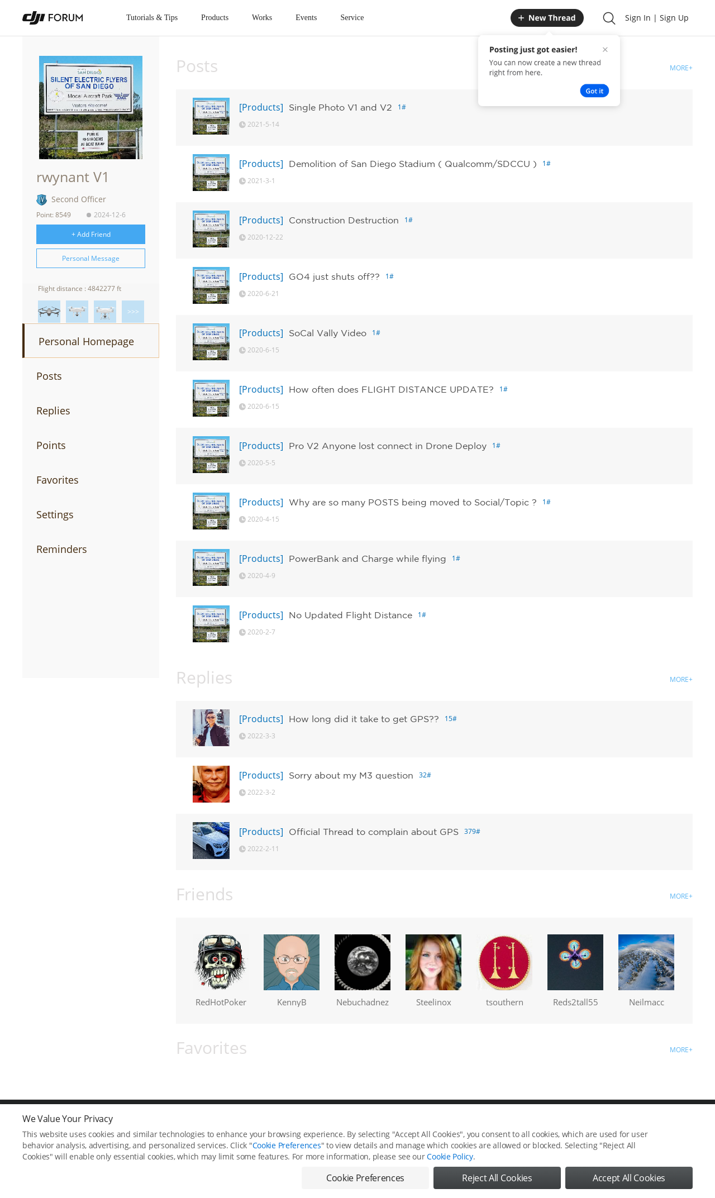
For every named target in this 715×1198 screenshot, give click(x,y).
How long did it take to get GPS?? (364, 719)
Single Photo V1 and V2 (340, 107)
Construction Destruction (344, 220)
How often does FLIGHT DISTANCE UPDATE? (391, 389)
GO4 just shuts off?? (334, 276)
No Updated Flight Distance (350, 615)
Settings (55, 514)
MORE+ (681, 68)
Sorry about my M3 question (351, 775)
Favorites (57, 479)
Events (306, 17)
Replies (53, 410)
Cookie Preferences (286, 1157)
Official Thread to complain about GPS (374, 832)
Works (262, 17)
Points (51, 445)
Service (352, 17)
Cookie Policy (450, 1168)
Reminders (61, 549)
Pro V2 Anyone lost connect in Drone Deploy (388, 446)
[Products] (261, 107)
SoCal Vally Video (327, 333)
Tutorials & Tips (152, 17)
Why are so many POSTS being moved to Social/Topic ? (413, 502)
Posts (49, 376)
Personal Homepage (86, 341)
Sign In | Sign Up (657, 17)
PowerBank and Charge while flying (367, 558)
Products (214, 17)
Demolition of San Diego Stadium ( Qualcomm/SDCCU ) (413, 164)
